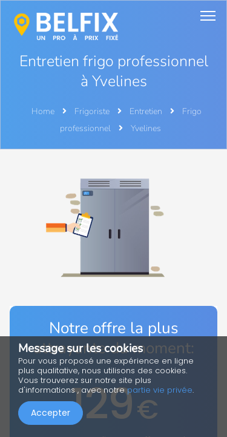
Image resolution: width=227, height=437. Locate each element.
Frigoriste (92, 111)
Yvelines (146, 128)
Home (42, 111)
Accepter (50, 413)
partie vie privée (159, 390)
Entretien (147, 111)
